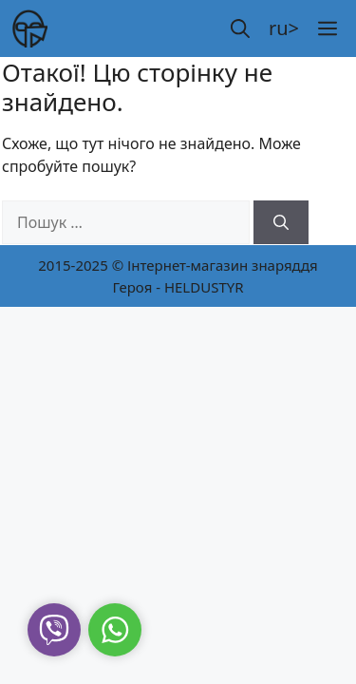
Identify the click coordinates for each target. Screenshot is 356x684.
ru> (284, 28)
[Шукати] (281, 222)
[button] (240, 28)
